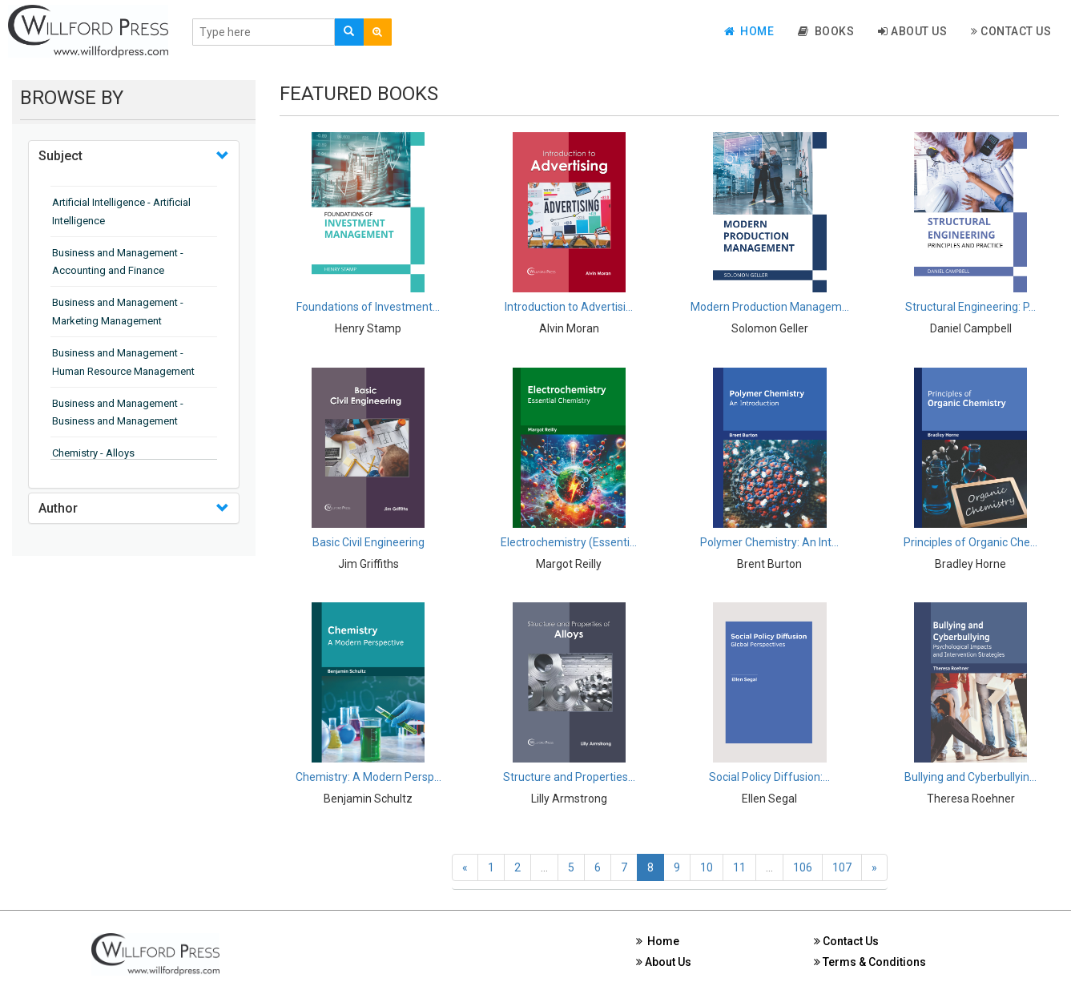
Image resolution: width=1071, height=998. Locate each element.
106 (802, 867)
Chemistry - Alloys (93, 453)
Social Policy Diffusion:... (769, 777)
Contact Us (1011, 31)
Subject (60, 155)
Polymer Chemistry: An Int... (769, 542)
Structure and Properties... (569, 777)
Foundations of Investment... (368, 306)
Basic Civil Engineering (368, 542)
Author (58, 508)
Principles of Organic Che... (970, 542)
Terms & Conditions (870, 962)
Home (749, 31)
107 (842, 867)
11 (739, 867)
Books (826, 31)
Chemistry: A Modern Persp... (368, 777)
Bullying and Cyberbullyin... (970, 777)
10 (706, 867)
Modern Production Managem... (770, 306)
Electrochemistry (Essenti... (569, 542)
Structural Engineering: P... (970, 306)
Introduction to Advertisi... (569, 306)
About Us (912, 31)
